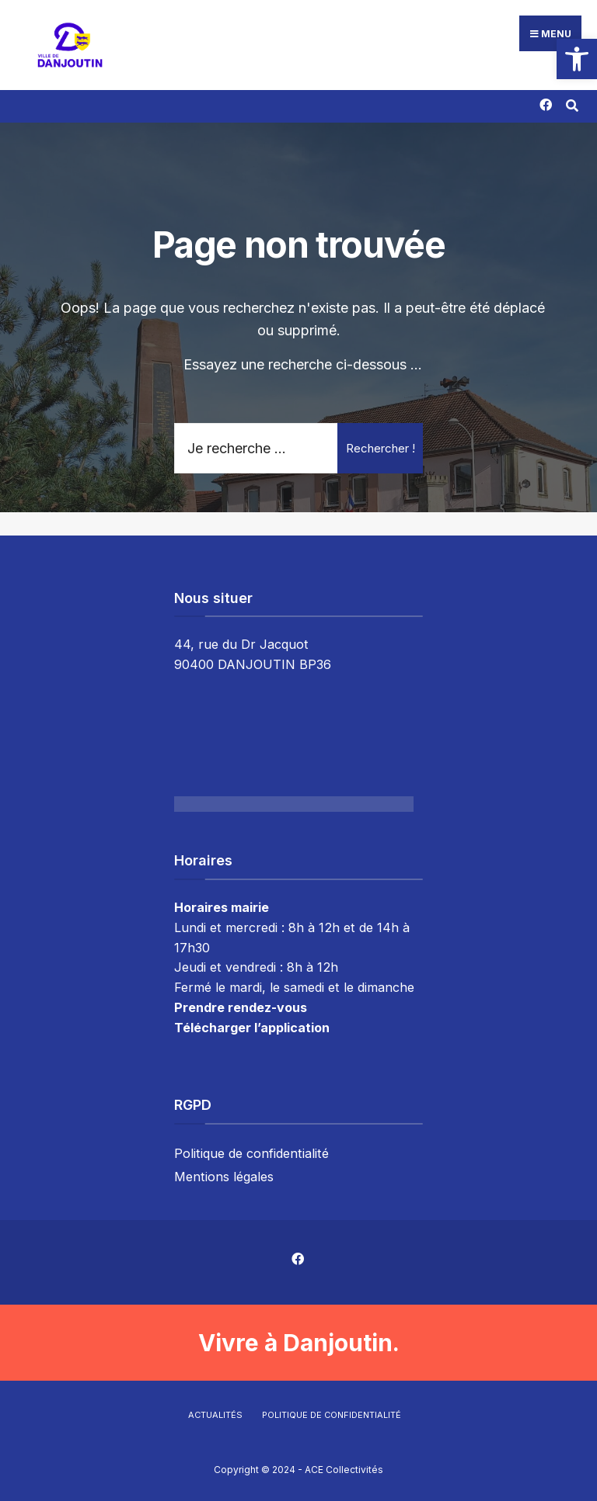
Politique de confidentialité (251, 1153)
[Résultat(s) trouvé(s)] (571, 103)
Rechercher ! (380, 448)
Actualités (215, 1414)
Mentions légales (224, 1176)
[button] (577, 59)
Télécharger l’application (252, 1027)
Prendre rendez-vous (240, 1007)
